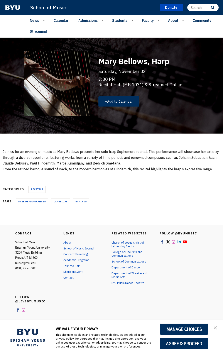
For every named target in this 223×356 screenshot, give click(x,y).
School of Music (49, 7)
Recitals (37, 189)
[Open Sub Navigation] (44, 20)
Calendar (61, 20)
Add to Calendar (121, 101)
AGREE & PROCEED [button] (184, 344)
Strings (81, 201)
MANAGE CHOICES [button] (184, 329)
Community (202, 20)
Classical (61, 201)
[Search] (203, 7)
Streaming (38, 31)
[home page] (12, 7)
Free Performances (32, 201)
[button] (215, 328)
